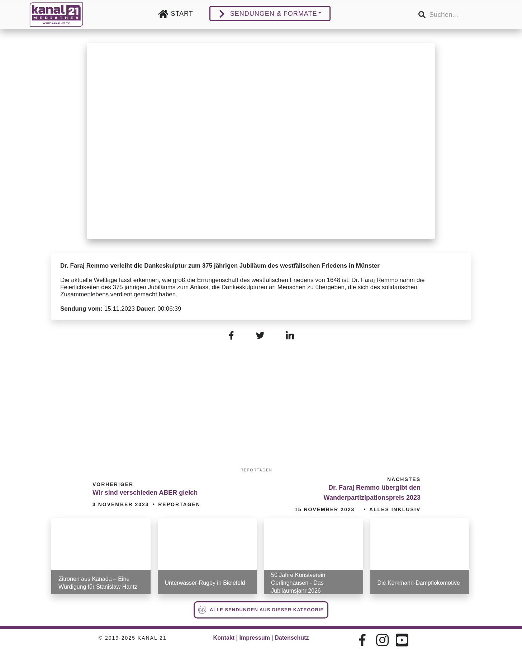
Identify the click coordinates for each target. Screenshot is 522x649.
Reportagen (256, 470)
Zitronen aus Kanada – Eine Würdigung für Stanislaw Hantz (97, 583)
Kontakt (224, 638)
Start (182, 13)
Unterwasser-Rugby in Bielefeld (205, 583)
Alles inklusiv (395, 509)
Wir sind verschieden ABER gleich (145, 492)
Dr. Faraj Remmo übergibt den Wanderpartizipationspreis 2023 (372, 492)
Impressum (254, 638)
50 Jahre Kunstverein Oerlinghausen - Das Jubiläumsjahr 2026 (298, 583)
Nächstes (404, 479)
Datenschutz (292, 638)
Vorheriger (112, 484)
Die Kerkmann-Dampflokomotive (419, 583)
